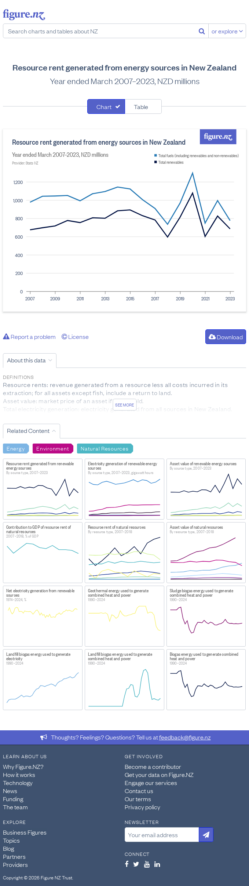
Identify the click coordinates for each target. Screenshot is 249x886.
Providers (15, 864)
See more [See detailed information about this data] (124, 404)
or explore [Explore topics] (227, 31)
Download (226, 337)
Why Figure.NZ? (23, 766)
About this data (26, 360)
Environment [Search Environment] (52, 448)
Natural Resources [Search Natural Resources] (104, 448)
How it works (19, 774)
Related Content (28, 430)
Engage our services (151, 782)
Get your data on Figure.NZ (159, 774)
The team (15, 807)
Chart (103, 106)
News (10, 790)
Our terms (138, 799)
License (75, 336)
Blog (8, 848)
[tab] (106, 106)
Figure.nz (24, 14)
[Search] (201, 30)
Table (141, 106)
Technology (18, 782)
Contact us (139, 790)
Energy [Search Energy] (16, 448)
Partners (14, 856)
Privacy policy (142, 807)
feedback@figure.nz (185, 737)
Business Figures (25, 832)
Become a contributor (153, 766)
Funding (13, 799)
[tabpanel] (124, 220)
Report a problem (29, 336)
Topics (11, 840)
